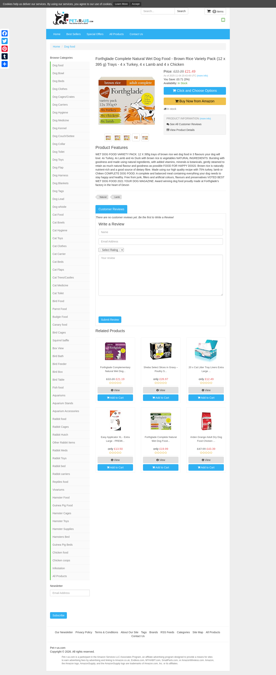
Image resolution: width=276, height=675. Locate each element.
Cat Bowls (59, 222)
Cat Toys (58, 238)
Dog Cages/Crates (64, 96)
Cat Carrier (59, 253)
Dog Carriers (60, 104)
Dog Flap (58, 167)
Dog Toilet (58, 151)
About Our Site (129, 632)
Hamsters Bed (61, 536)
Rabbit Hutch (60, 434)
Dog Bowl (58, 73)
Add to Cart (115, 397)
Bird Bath (58, 356)
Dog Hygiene (60, 112)
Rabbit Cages (61, 426)
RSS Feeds (167, 632)
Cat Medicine (60, 285)
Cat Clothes (60, 246)
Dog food (69, 46)
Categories (183, 632)
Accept (136, 3)
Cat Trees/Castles (63, 277)
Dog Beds (58, 81)
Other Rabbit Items (64, 442)
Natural (103, 197)
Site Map (198, 632)
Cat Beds (58, 261)
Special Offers (95, 34)
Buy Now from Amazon (194, 101)
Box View (58, 348)
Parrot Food (60, 308)
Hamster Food (61, 497)
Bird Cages (59, 332)
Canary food (60, 324)
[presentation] (128, 306)
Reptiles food (60, 481)
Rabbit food (59, 418)
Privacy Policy (84, 632)
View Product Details (181, 129)
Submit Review (110, 319)
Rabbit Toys (60, 458)
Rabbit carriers (61, 473)
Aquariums (59, 395)
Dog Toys (58, 159)
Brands (153, 632)
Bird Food (58, 301)
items (215, 11)
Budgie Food (60, 316)
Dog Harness (60, 175)
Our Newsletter (64, 632)
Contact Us (136, 34)
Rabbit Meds (60, 450)
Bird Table (58, 379)
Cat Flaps (58, 269)
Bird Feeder (60, 363)
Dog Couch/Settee (63, 136)
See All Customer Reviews (184, 124)
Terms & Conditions (106, 632)
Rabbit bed (59, 466)
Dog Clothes (60, 88)
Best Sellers (73, 34)
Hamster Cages (62, 513)
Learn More (121, 3)
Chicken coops (61, 560)
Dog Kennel (60, 128)
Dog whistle (59, 206)
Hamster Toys (61, 521)
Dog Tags (58, 191)
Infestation (59, 568)
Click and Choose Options (195, 91)
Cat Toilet (58, 293)
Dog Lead (58, 198)
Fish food (58, 387)
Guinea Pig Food (63, 505)
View (115, 390)
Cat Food (58, 214)
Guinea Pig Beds (63, 544)
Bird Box (58, 371)
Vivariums (58, 489)
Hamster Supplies (63, 528)
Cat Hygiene (60, 230)
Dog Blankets (60, 183)
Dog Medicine (61, 120)
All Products (116, 34)
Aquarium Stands (63, 403)
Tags (144, 632)
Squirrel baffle (61, 340)
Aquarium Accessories (66, 411)
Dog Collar (59, 143)
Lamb (117, 197)
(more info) (202, 75)
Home (56, 34)
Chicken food (60, 552)
